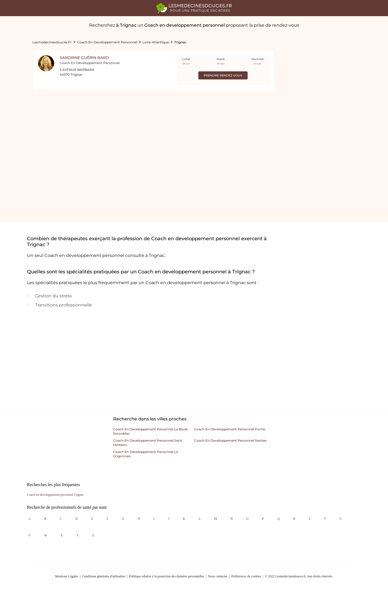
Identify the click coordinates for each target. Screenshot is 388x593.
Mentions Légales (66, 576)
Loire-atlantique (156, 42)
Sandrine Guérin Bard (84, 57)
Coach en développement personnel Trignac (55, 495)
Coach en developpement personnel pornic (230, 429)
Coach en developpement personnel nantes (230, 440)
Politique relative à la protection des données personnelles (166, 576)
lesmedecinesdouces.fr (52, 42)
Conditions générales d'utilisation (103, 576)
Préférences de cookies (246, 576)
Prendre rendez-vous (223, 75)
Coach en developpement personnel (107, 42)
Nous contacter (217, 576)
